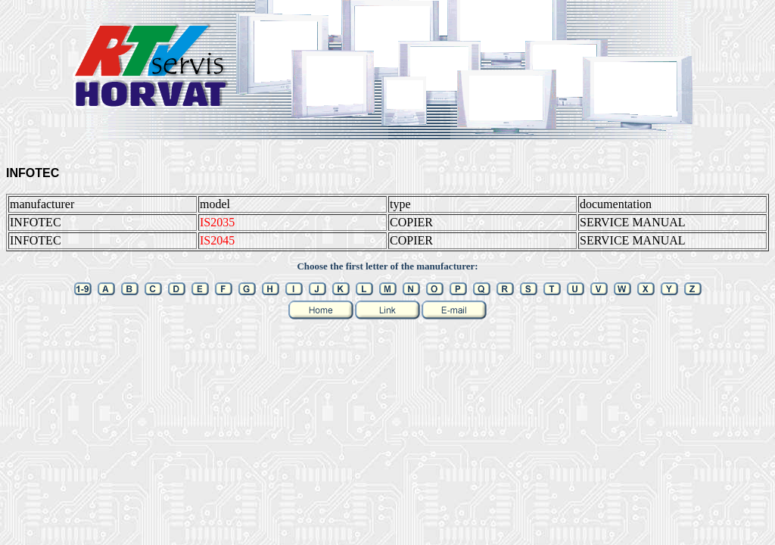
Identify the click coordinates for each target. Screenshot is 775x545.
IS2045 (217, 240)
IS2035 (217, 222)
